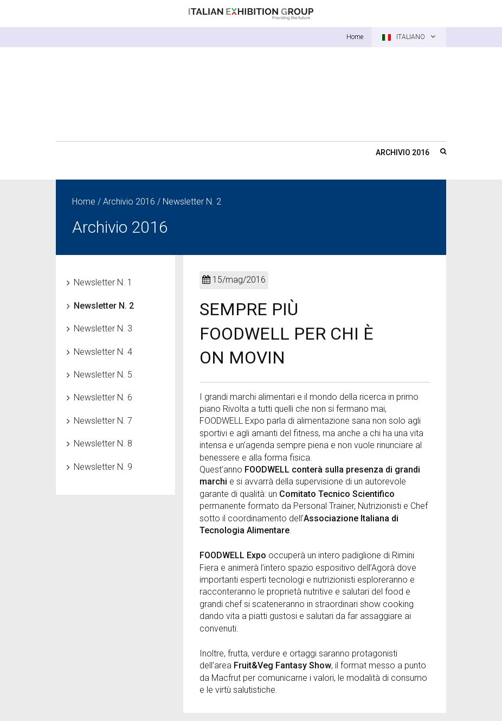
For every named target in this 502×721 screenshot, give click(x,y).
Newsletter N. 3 (103, 328)
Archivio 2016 (402, 152)
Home (354, 37)
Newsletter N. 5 (103, 374)
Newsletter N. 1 (103, 282)
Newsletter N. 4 (103, 352)
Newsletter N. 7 (103, 421)
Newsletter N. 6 (103, 397)
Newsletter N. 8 (103, 443)
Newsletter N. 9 (103, 467)
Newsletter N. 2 (104, 306)
